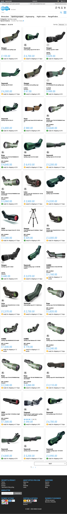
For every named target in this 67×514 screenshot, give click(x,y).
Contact (47, 485)
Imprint (3, 484)
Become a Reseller (50, 502)
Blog (46, 487)
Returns (25, 504)
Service (47, 482)
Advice (47, 484)
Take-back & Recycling (7, 487)
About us (25, 482)
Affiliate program (50, 500)
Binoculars (5, 16)
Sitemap (25, 485)
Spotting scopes (17, 16)
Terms (3, 482)
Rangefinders (53, 16)
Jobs (24, 484)
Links (24, 487)
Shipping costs (27, 502)
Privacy (3, 485)
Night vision (41, 16)
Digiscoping (30, 16)
